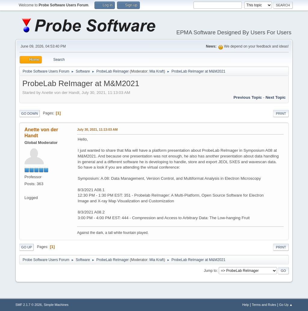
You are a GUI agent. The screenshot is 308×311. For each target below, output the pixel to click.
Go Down (29, 113)
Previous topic (247, 97)
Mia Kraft (156, 71)
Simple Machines (56, 304)
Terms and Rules (264, 304)
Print (281, 113)
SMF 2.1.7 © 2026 (28, 304)
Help (245, 304)
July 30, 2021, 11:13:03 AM (97, 129)
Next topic (276, 97)
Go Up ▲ (286, 304)
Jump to (210, 271)
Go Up (26, 247)
